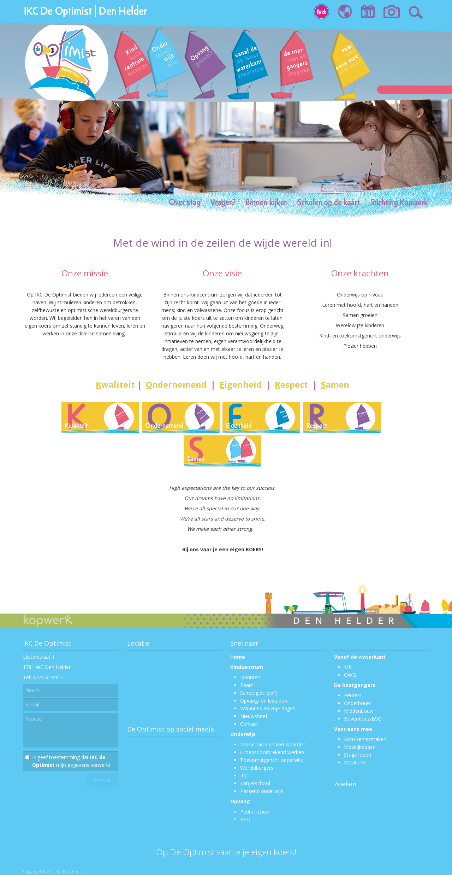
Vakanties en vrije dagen (268, 708)
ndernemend (176, 384)
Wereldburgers (256, 767)
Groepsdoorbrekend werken (272, 752)
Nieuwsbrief (253, 716)
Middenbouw (359, 710)
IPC (244, 775)
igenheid (240, 384)
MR (348, 667)
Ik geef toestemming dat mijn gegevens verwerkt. (72, 761)
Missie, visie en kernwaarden (272, 744)
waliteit (115, 384)
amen (335, 384)
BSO (245, 819)
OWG (350, 674)
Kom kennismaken (365, 739)
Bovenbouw (357, 718)
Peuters (353, 695)
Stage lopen (357, 754)
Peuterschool (255, 811)
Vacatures (355, 762)
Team (247, 685)
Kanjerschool (255, 783)
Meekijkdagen (360, 747)
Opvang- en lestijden (263, 700)
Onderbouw (357, 703)
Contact (249, 724)
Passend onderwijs (261, 791)
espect (291, 384)
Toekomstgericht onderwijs (271, 760)
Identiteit (250, 677)
